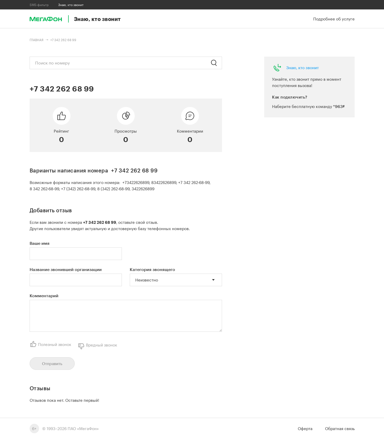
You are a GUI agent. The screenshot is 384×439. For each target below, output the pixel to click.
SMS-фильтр (39, 5)
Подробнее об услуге (334, 19)
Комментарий (44, 295)
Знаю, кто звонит (302, 67)
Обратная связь (340, 428)
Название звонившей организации (66, 269)
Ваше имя (40, 243)
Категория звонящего (152, 269)
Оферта (305, 428)
